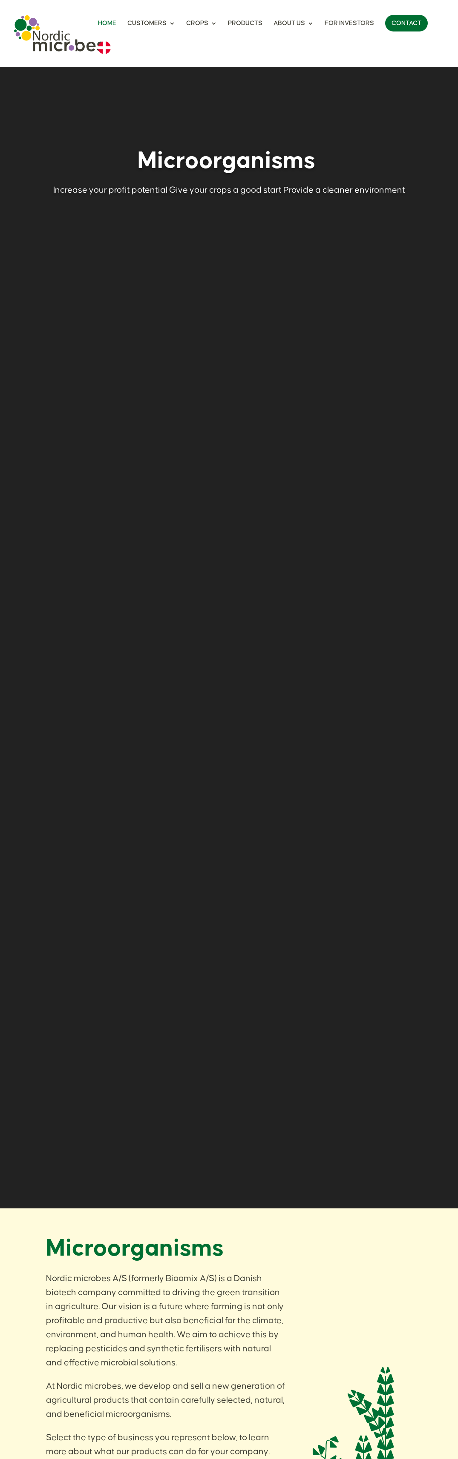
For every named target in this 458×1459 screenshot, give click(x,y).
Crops (197, 23)
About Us (289, 23)
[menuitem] (104, 54)
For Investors (349, 23)
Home (107, 23)
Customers (147, 23)
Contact (406, 23)
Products (245, 23)
